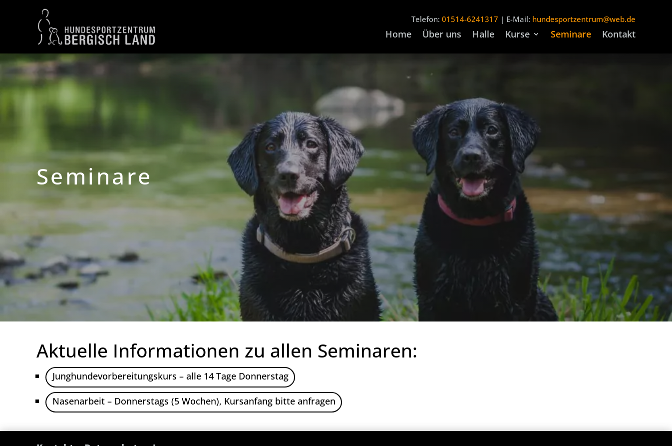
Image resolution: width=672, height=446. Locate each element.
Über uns (441, 35)
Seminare (571, 35)
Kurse (517, 35)
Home (398, 35)
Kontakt (619, 35)
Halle (483, 35)
